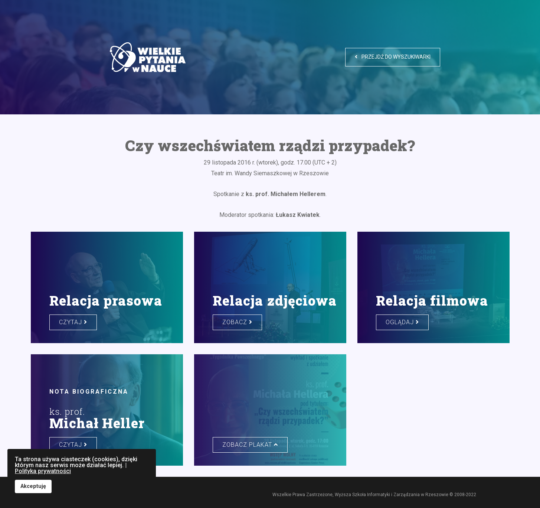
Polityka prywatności (43, 471)
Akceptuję (33, 486)
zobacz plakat (250, 444)
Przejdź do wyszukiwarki (393, 57)
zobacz (237, 322)
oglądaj (402, 322)
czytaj (73, 322)
